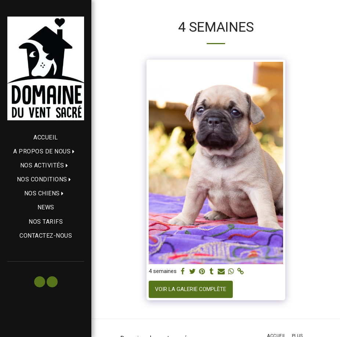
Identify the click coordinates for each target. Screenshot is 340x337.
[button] (45, 151)
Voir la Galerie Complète (190, 289)
